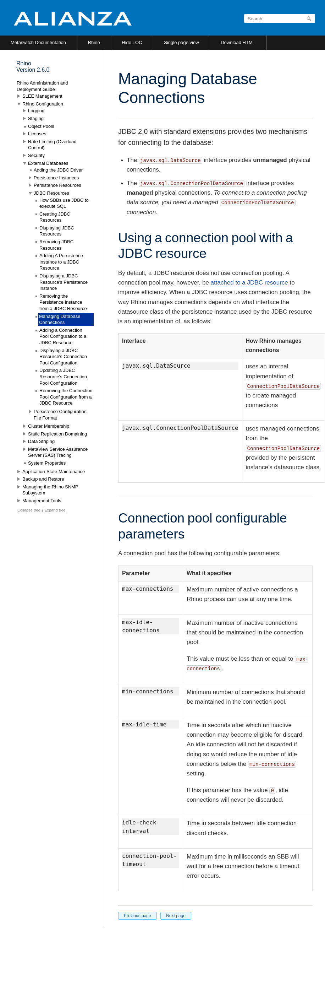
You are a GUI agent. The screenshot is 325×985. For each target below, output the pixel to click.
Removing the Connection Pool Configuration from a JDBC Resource (66, 397)
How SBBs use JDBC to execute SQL (64, 203)
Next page (176, 915)
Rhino (94, 42)
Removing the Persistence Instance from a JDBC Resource (63, 302)
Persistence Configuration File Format (60, 415)
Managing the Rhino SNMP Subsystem (50, 490)
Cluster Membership (48, 426)
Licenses (37, 133)
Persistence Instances (56, 177)
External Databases (48, 163)
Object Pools (41, 126)
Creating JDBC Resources (54, 217)
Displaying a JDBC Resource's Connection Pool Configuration (63, 357)
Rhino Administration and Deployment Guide (42, 86)
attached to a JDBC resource (249, 282)
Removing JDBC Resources (56, 245)
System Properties (47, 463)
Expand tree (54, 510)
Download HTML (238, 42)
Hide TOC (132, 42)
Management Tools (41, 500)
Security (36, 155)
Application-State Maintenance (53, 471)
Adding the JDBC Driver (58, 170)
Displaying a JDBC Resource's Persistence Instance (63, 282)
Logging (36, 110)
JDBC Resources (51, 193)
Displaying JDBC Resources (56, 231)
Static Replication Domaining (57, 434)
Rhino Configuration (42, 104)
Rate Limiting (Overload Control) (52, 145)
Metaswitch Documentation (38, 42)
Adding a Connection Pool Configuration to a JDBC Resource (62, 336)
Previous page (137, 915)
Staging (36, 118)
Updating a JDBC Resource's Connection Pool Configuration (63, 376)
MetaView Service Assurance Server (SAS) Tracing (58, 452)
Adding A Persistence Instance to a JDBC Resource (61, 262)
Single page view (181, 42)
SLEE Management (42, 96)
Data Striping (41, 441)
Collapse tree (28, 510)
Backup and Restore (43, 479)
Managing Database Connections (59, 319)
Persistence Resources (57, 185)
